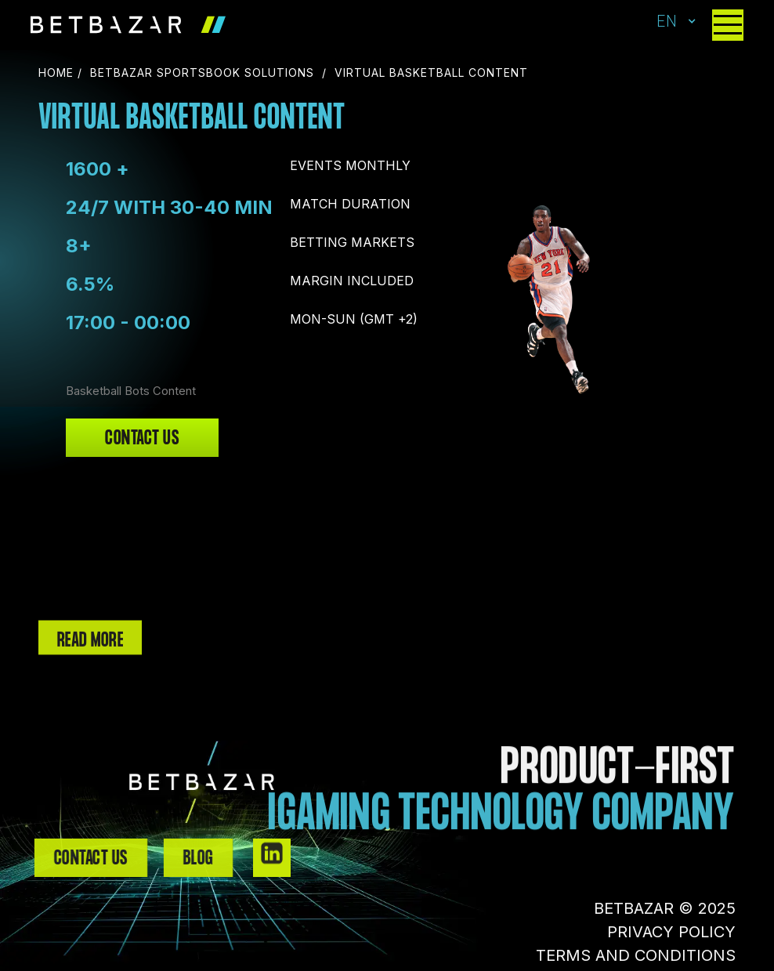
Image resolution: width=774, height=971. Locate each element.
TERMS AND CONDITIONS (636, 955)
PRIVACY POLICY (671, 932)
